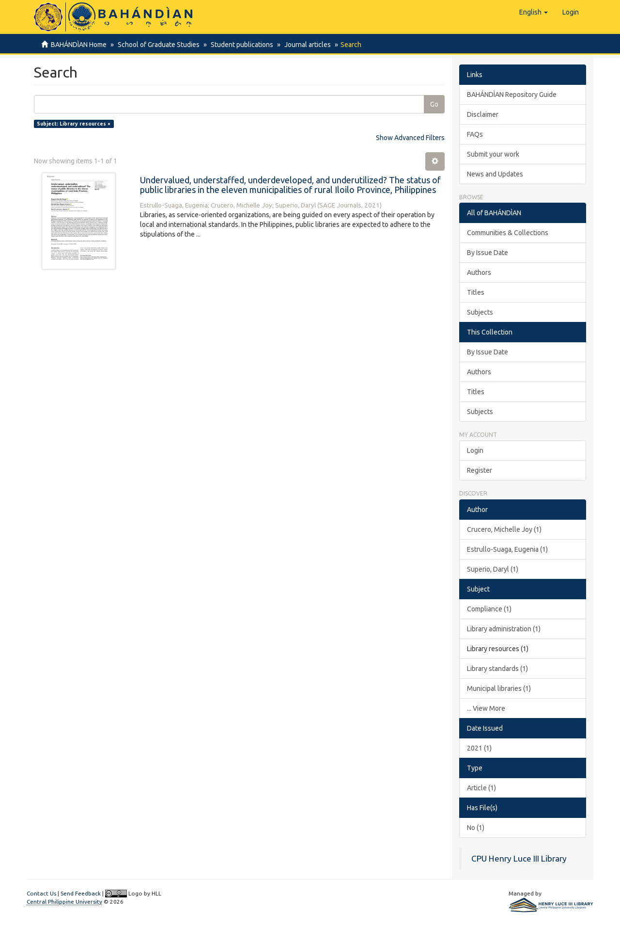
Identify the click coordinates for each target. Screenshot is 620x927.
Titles (475, 292)
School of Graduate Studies (157, 44)
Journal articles (303, 44)
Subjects (480, 312)
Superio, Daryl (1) (492, 569)
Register (479, 470)
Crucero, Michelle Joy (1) (504, 529)
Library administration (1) (504, 629)
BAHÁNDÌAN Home (79, 44)
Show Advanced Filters (410, 138)
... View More (486, 708)
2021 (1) (479, 748)
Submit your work (493, 154)
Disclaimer (482, 114)
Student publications (239, 44)
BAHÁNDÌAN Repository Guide (512, 94)
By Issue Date (487, 252)
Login (475, 450)
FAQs (475, 134)
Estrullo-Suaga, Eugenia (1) (507, 549)
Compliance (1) (489, 609)
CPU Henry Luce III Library (519, 858)
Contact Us (41, 893)
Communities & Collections (507, 233)
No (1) (475, 827)
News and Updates (495, 174)
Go (434, 104)
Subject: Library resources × (73, 124)
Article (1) (481, 788)
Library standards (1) (497, 668)
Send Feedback (81, 893)
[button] (533, 12)
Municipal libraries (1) (499, 688)
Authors (479, 272)
